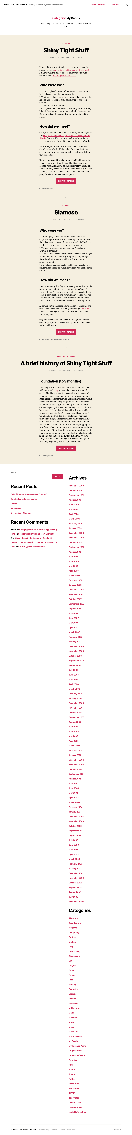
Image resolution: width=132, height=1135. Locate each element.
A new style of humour (21, 513)
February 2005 (75, 750)
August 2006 (75, 665)
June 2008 (74, 561)
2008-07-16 (65, 57)
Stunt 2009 (74, 1088)
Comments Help (113, 5)
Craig (56, 390)
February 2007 (75, 637)
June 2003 (74, 845)
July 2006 (73, 670)
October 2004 (75, 769)
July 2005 (73, 727)
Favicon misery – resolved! (48, 1130)
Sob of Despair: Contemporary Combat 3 (29, 494)
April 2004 (74, 798)
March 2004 (74, 802)
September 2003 (76, 831)
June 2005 (74, 731)
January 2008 (75, 585)
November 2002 (76, 878)
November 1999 (76, 902)
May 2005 (73, 736)
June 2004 (74, 788)
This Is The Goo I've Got (15, 4)
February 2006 (75, 694)
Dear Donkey (74, 951)
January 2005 (75, 755)
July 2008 (73, 556)
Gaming (72, 984)
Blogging (73, 928)
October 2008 (75, 542)
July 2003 (73, 840)
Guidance (73, 994)
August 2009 (75, 500)
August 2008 (75, 552)
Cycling (72, 942)
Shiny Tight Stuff (66, 50)
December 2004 (76, 760)
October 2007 (75, 599)
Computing (74, 932)
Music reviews (75, 1036)
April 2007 (73, 627)
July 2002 (73, 897)
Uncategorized (75, 1107)
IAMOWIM (73, 1003)
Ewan (71, 970)
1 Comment (79, 370)
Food (71, 980)
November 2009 (76, 486)
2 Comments (79, 220)
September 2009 (76, 495)
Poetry (72, 1074)
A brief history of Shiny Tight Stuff (65, 363)
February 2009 (75, 523)
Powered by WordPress (68, 1130)
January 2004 (75, 812)
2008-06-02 (65, 220)
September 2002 (76, 887)
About (93, 5)
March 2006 (74, 689)
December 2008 (76, 533)
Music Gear (74, 1032)
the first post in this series (64, 76)
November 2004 (76, 764)
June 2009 (74, 505)
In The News (74, 1008)
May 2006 (73, 679)
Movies (72, 1022)
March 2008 (74, 575)
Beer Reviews (75, 923)
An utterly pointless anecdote (24, 499)
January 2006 (75, 698)
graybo (14, 542)
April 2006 (74, 684)
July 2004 (73, 783)
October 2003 (75, 826)
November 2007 (76, 594)
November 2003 (76, 821)
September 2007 (76, 604)
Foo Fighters (46, 339)
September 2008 (76, 547)
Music (71, 1027)
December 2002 (76, 873)
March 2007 (74, 632)
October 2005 (75, 712)
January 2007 (75, 642)
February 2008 (75, 580)
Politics (72, 1079)
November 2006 (76, 651)
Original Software (77, 1055)
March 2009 (74, 519)
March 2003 (74, 859)
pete (54, 57)
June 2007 (74, 618)
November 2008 (76, 538)
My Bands (66, 43)
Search (13, 472)
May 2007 (73, 623)
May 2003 (73, 849)
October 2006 (75, 656)
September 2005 (76, 717)
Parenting (73, 1060)
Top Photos (74, 1098)
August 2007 (75, 609)
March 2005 (74, 746)
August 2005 (75, 722)
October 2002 (75, 883)
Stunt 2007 (74, 1084)
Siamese (66, 212)
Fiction (72, 975)
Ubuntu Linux (75, 1103)
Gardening (73, 989)
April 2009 (74, 514)
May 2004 (73, 793)
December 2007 (76, 590)
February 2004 (75, 807)
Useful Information (77, 1112)
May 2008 (73, 566)
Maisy (71, 1013)
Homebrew (16, 508)
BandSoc (85, 309)
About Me (61, 356)
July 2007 (73, 613)
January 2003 (75, 868)
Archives (101, 5)
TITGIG (72, 1093)
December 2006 (76, 646)
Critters (72, 937)
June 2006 (74, 675)
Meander (73, 1017)
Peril (71, 1065)
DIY (70, 961)
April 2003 (73, 854)
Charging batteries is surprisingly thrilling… (38, 529)
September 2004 (76, 774)
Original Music (75, 1050)
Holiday (72, 999)
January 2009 (75, 528)
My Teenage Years (77, 1046)
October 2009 (75, 490)
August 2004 (75, 779)
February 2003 (75, 864)
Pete (13, 534)
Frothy (14, 504)
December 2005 (76, 703)
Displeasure (74, 956)
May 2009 (73, 509)
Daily (71, 946)
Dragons (73, 965)
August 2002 (75, 892)
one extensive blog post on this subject (71, 70)
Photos (72, 1069)
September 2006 (76, 660)
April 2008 (74, 571)
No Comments (79, 57)
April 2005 (73, 741)
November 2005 (76, 708)
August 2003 (75, 835)
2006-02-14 (66, 370)
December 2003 (76, 816)
